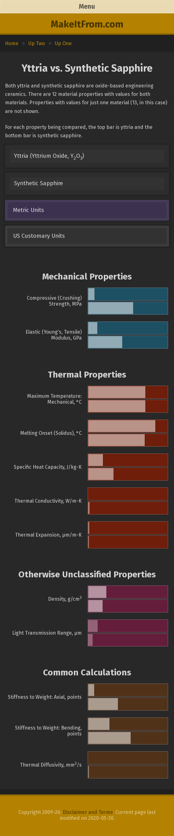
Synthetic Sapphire (38, 183)
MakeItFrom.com (87, 24)
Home (11, 43)
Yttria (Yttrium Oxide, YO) (49, 157)
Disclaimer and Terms (88, 812)
